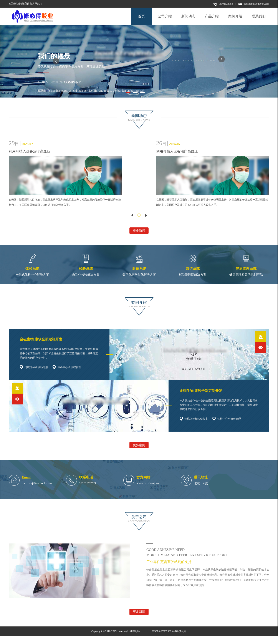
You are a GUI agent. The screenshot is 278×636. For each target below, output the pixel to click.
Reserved (146, 631)
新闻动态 (188, 16)
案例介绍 (235, 16)
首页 (141, 16)
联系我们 (259, 16)
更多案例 (139, 445)
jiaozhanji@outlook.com (253, 3)
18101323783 (223, 4)
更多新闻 (139, 230)
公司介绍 (165, 16)
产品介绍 (212, 16)
